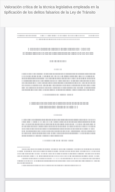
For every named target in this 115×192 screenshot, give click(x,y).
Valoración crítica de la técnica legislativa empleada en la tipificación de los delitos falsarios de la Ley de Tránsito (51, 9)
